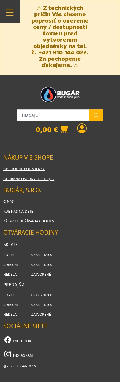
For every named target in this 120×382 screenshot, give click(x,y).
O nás (8, 201)
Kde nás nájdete (18, 211)
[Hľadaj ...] (53, 115)
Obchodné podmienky (24, 168)
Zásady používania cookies (28, 220)
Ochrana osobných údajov (28, 178)
